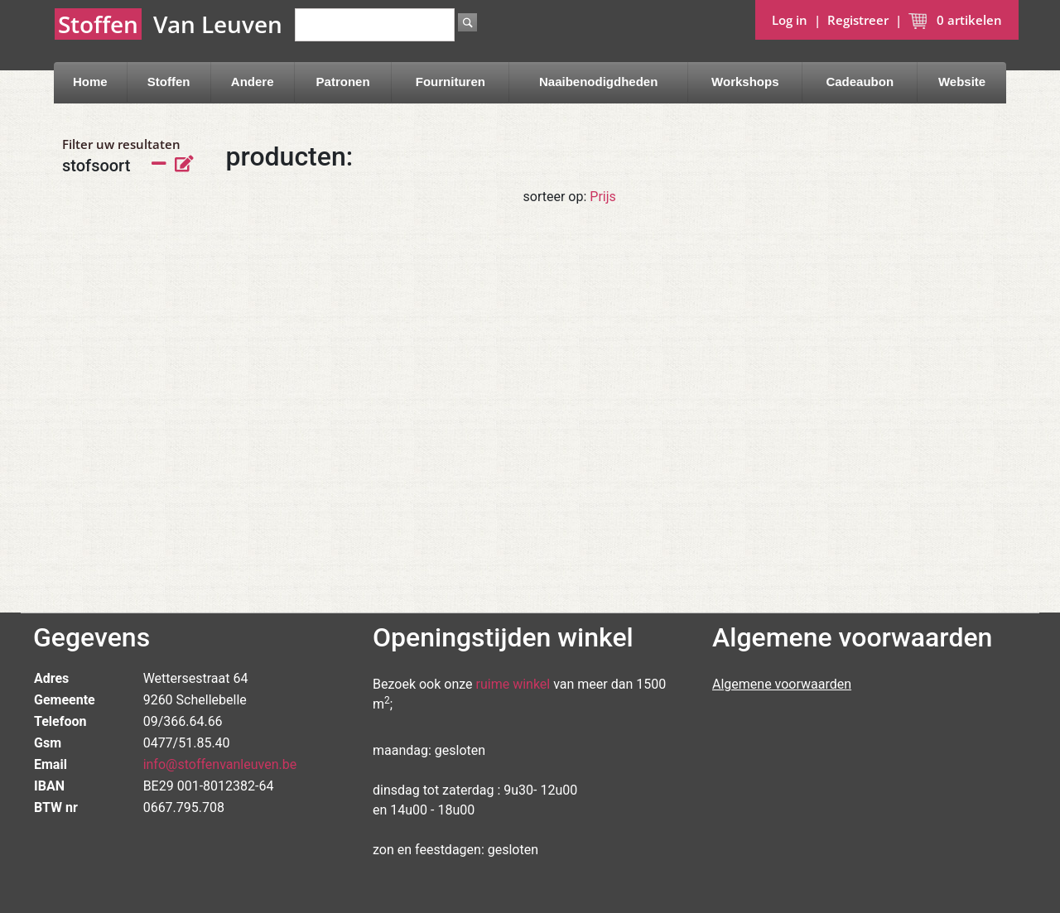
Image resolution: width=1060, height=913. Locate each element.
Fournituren (450, 81)
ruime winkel (513, 684)
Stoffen (168, 81)
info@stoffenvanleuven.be (220, 764)
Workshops (744, 81)
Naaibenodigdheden (598, 81)
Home (90, 81)
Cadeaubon (860, 81)
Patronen (343, 81)
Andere (252, 81)
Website (961, 81)
